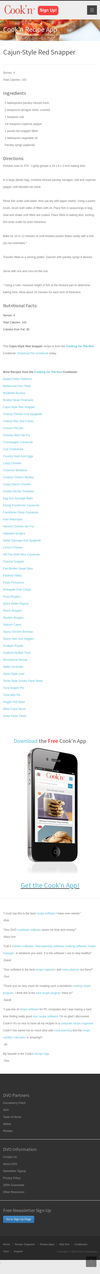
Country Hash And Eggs (18, 456)
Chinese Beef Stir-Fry (16, 435)
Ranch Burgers (12, 610)
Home (6, 1244)
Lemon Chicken (13, 547)
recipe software (45, 913)
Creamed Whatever (15, 470)
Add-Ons (64, 1244)
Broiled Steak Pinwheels (18, 400)
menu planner (70, 969)
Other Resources (13, 1192)
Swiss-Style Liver (13, 673)
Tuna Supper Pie (13, 688)
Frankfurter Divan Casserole (20, 512)
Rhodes (8, 1131)
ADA (6, 1110)
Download (26, 741)
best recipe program (48, 993)
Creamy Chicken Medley (18, 477)
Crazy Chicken (12, 463)
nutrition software (22, 946)
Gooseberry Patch (14, 1103)
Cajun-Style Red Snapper (19, 407)
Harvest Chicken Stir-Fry (18, 526)
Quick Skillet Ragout (15, 603)
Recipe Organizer (25, 1244)
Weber (7, 1124)
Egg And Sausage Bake (18, 498)
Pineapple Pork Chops (17, 589)
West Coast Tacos (14, 709)
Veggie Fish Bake (14, 702)
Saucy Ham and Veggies (18, 638)
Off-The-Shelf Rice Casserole (21, 554)
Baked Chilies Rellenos (17, 379)
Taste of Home (12, 1117)
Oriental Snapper (13, 561)
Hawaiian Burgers (14, 533)
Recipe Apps (47, 1244)
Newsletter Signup (14, 1171)
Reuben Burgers (13, 617)
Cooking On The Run (48, 372)
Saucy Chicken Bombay (18, 631)
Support (18, 1251)
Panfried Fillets (12, 575)
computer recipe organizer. (77, 1023)
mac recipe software (45, 1016)
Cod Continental (13, 449)
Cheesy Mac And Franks (18, 421)
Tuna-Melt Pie (11, 695)
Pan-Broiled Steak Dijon (18, 568)
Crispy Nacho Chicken (17, 484)
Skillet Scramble (13, 666)
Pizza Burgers (12, 596)
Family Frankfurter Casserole (21, 505)
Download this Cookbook (32, 353)
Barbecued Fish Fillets (17, 386)
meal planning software (49, 946)
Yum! (6, 1251)
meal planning (63, 1030)
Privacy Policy (12, 1178)
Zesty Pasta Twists (15, 716)
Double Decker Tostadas (18, 491)
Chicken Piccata (13, 428)
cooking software (76, 946)
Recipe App (42, 1053)
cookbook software (29, 929)
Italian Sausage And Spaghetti (22, 540)
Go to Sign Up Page (18, 1219)
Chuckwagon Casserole (18, 442)
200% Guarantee (13, 1185)
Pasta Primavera (13, 582)
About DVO (10, 1164)
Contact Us (10, 1157)
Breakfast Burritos (14, 393)
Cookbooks (80, 1244)
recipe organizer (45, 969)
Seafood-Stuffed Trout (17, 652)
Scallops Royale (13, 645)
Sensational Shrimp (15, 659)
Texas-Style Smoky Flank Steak (23, 681)
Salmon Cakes (12, 624)
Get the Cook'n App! (50, 885)
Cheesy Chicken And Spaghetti (22, 414)
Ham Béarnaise (13, 519)
